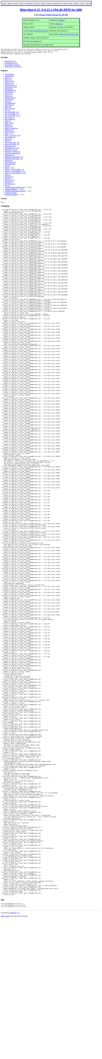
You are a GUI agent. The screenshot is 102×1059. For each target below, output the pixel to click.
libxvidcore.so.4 (10, 185)
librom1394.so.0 (10, 165)
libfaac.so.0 (8, 126)
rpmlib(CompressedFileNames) (15, 188)
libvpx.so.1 (8, 179)
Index (4, 3)
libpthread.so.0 (9, 156)
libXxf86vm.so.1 (10, 104)
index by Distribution (26, 3)
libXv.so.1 (8, 102)
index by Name (68, 3)
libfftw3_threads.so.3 (11, 129)
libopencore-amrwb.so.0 (12, 154)
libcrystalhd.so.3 (10, 120)
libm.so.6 (8, 142)
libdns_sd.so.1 (9, 124)
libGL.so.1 (8, 79)
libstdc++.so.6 (9, 169)
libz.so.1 (7, 187)
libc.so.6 (7, 111)
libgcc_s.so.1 (9, 135)
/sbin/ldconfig (9, 75)
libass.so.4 (8, 108)
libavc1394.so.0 (10, 109)
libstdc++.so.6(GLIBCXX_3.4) (15, 172)
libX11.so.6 (8, 95)
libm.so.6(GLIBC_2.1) (12, 145)
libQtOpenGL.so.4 (11, 88)
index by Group (13, 3)
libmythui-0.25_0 (10, 62)
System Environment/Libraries (38, 31)
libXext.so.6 (9, 97)
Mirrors (76, 3)
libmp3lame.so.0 (10, 147)
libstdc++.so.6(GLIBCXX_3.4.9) (15, 174)
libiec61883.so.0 (10, 138)
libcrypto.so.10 (9, 118)
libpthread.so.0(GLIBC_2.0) (14, 158)
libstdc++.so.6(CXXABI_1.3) (14, 170)
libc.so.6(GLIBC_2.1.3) (12, 117)
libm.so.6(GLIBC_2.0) (12, 144)
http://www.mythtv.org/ (34, 41)
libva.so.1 (8, 176)
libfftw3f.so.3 (9, 131)
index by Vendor (40, 3)
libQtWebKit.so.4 (10, 92)
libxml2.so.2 (9, 183)
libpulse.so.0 (9, 162)
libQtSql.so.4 (9, 90)
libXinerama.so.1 (10, 99)
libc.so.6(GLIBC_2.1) (12, 115)
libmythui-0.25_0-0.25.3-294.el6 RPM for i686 (51, 9)
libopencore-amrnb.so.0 (12, 153)
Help (82, 3)
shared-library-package (12, 66)
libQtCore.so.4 (9, 83)
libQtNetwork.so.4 (11, 86)
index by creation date (54, 3)
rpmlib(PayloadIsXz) (11, 196)
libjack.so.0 (8, 140)
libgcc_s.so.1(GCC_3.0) (12, 136)
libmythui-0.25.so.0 (11, 64)
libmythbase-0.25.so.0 (12, 149)
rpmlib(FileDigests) (11, 190)
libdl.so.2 (8, 122)
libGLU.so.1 (9, 81)
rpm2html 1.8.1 (15, 1053)
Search (88, 3)
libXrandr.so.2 (9, 101)
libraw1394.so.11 (10, 163)
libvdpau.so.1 (9, 178)
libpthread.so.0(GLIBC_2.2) (14, 160)
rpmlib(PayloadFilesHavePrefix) (15, 192)
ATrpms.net (59, 24)
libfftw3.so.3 (9, 127)
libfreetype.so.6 (10, 133)
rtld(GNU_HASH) (11, 194)
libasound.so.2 (9, 106)
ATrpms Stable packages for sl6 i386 (53, 15)
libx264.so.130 (9, 181)
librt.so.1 (7, 167)
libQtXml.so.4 (9, 93)
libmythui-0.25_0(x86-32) (13, 68)
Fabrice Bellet (5, 1056)
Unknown (61, 20)
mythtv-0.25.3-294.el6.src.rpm (68, 34)
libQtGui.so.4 (9, 84)
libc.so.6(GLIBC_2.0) (12, 113)
